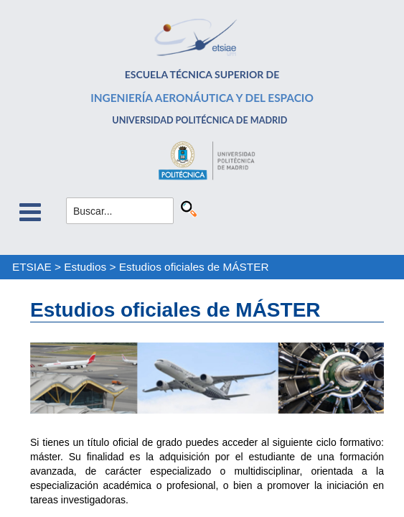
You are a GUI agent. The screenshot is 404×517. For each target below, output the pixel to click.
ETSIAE (32, 267)
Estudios (85, 267)
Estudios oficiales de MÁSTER (194, 267)
